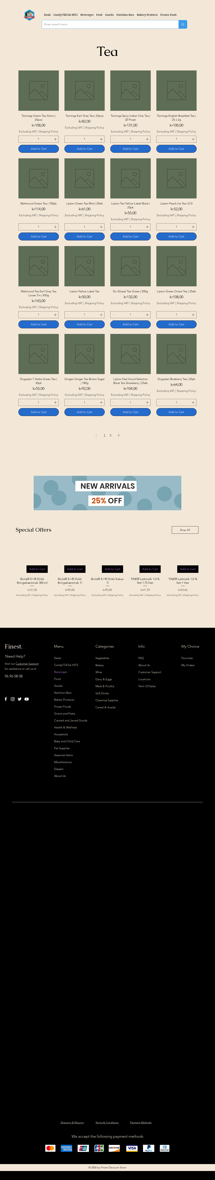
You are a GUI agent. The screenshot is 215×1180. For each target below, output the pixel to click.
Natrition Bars (62, 692)
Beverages (60, 672)
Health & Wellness (65, 727)
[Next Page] (119, 435)
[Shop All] (185, 530)
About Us (60, 776)
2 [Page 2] (110, 435)
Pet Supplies (62, 748)
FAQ (141, 658)
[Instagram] (12, 699)
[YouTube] (26, 699)
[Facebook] (5, 699)
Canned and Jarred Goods (68, 720)
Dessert (58, 769)
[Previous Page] (96, 435)
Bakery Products (64, 699)
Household (61, 734)
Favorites (187, 658)
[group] (107, 570)
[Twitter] (19, 699)
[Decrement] (21, 139)
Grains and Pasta (64, 713)
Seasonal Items (63, 755)
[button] (87, 14)
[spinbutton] (38, 139)
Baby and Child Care (67, 741)
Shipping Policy (48, 131)
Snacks (58, 686)
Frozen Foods (62, 706)
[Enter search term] (107, 24)
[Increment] (55, 139)
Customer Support (27, 663)
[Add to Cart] (38, 149)
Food (57, 679)
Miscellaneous (63, 762)
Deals (57, 658)
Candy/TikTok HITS (66, 665)
